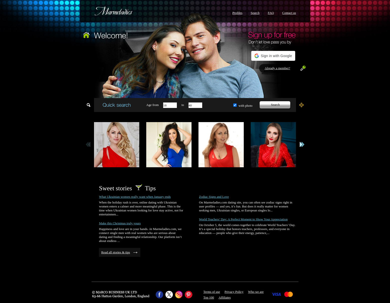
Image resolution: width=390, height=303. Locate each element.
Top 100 (208, 297)
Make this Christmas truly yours (120, 223)
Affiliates (225, 297)
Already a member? (277, 68)
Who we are (256, 292)
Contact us (289, 13)
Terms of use (211, 292)
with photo (245, 105)
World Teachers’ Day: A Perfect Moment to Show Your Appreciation (243, 219)
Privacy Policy (234, 292)
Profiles (237, 13)
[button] (273, 56)
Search (255, 13)
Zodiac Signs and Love (214, 197)
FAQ (271, 13)
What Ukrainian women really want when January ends (135, 197)
